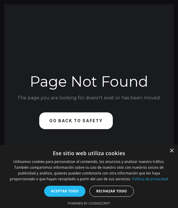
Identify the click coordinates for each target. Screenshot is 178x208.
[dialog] (89, 176)
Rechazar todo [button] (111, 191)
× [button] (171, 151)
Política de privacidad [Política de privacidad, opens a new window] (150, 179)
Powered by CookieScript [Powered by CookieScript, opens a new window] (89, 203)
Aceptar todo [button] (64, 191)
